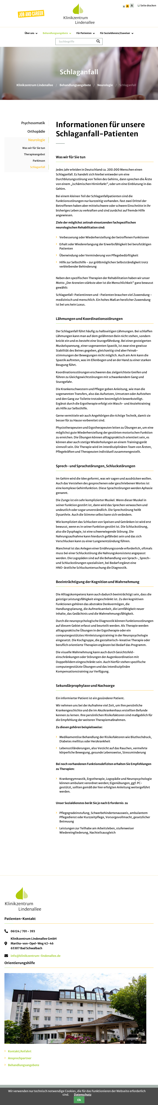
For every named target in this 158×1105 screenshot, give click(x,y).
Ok (79, 1100)
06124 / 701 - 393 (23, 931)
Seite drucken (146, 5)
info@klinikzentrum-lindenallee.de (35, 956)
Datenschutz (82, 1094)
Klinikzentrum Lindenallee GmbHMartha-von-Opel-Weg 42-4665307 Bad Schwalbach (34, 943)
